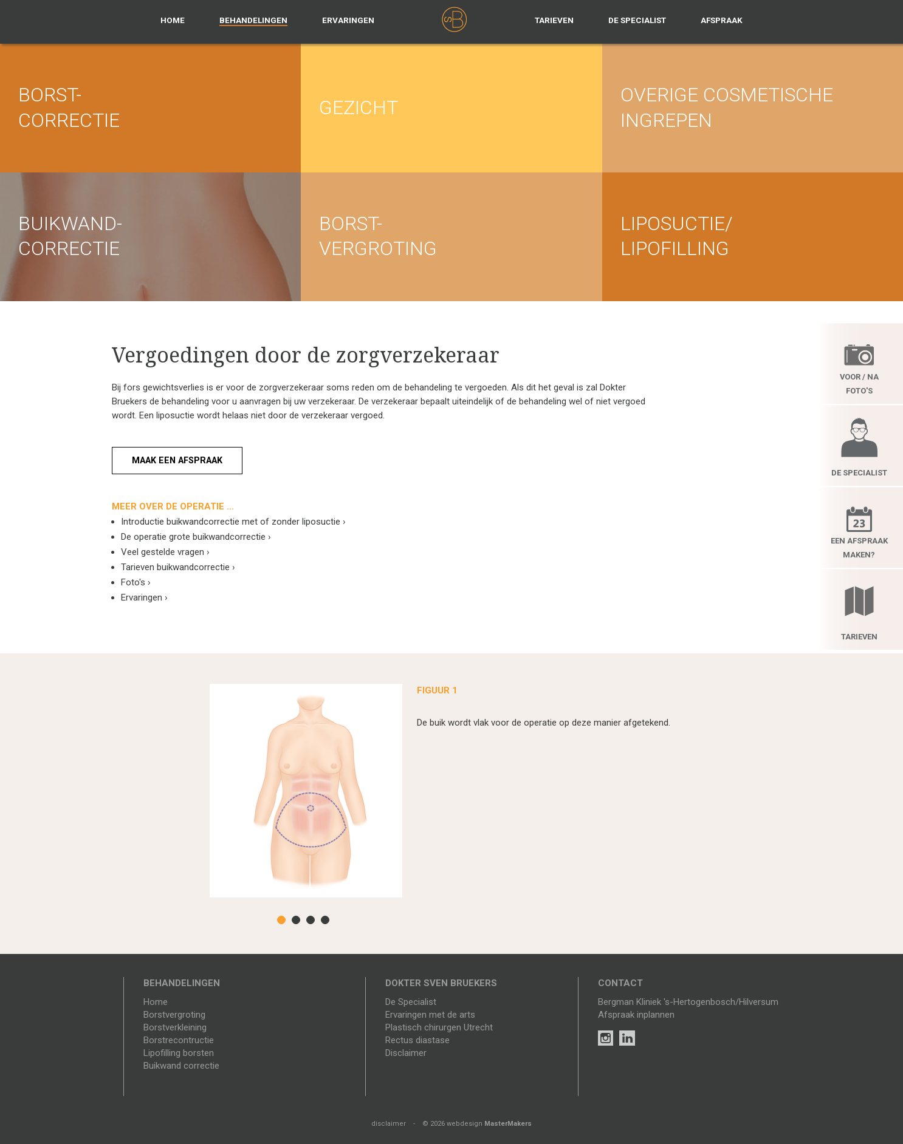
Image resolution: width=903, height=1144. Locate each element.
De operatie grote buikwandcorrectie (196, 536)
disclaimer (388, 1124)
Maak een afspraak (181, 460)
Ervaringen (348, 20)
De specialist (637, 20)
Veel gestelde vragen (165, 551)
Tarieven (554, 20)
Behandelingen (253, 20)
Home (172, 20)
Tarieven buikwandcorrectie (178, 567)
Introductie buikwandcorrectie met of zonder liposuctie (233, 521)
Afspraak (722, 20)
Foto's (136, 582)
